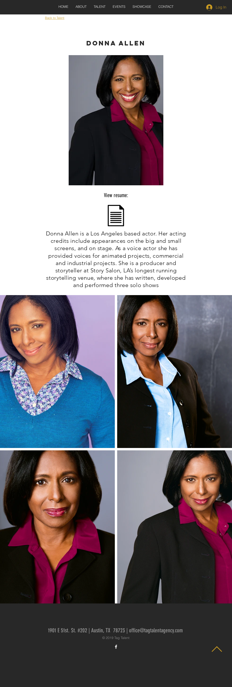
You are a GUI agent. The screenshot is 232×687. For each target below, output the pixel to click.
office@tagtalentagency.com (156, 630)
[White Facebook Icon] (116, 646)
